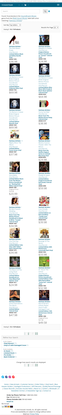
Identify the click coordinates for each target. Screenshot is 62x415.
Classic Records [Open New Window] (8, 388)
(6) (10, 353)
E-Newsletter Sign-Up (33, 391)
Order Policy (39, 384)
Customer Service (27, 384)
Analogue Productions (22, 386)
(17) (10, 343)
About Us (37, 388)
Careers (45, 388)
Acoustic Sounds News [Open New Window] (24, 388)
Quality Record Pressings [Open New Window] (51, 386)
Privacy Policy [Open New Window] (34, 414)
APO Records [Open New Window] (36, 386)
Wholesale (53, 388)
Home (6, 384)
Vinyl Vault (49, 384)
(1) (16, 345)
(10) (8, 351)
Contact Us (47, 391)
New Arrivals (14, 384)
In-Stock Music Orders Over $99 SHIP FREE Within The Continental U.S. (31, 1)
